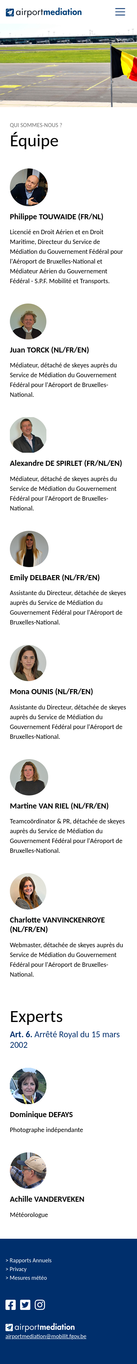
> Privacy (16, 1269)
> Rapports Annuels (28, 1260)
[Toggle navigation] (120, 12)
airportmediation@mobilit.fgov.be (45, 1336)
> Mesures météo (26, 1277)
